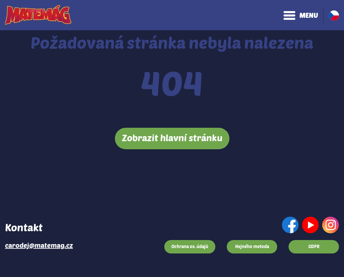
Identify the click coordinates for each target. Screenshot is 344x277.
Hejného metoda (252, 246)
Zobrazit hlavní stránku (172, 137)
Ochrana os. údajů (189, 246)
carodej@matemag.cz (39, 245)
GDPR (313, 246)
